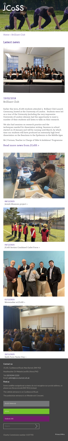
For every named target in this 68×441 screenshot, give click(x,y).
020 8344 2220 (13, 375)
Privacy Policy (60, 434)
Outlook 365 (9, 419)
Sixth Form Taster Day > (15, 357)
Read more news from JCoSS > (21, 145)
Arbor (7, 411)
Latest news (11, 42)
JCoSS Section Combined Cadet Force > (22, 247)
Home (6, 35)
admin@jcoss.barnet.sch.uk (19, 378)
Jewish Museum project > (16, 204)
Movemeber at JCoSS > (15, 302)
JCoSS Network (10, 403)
